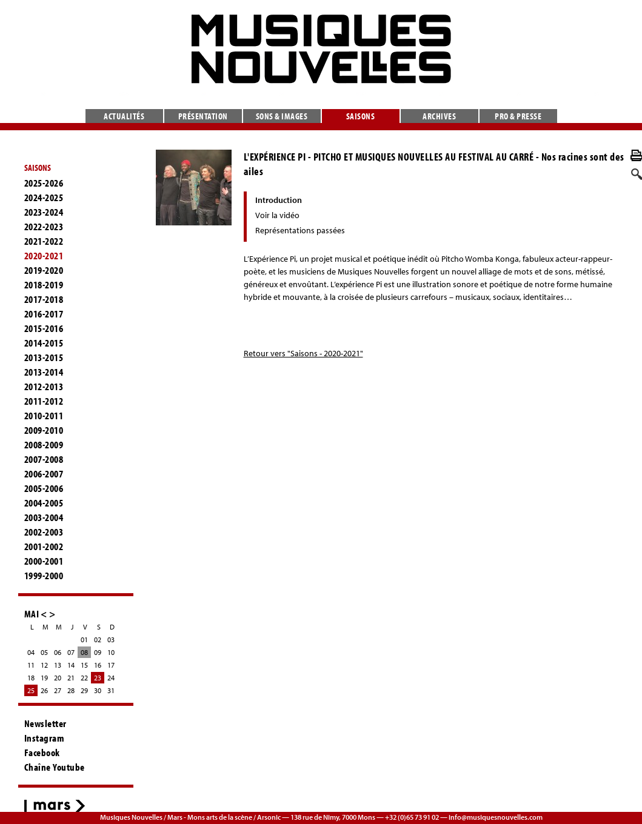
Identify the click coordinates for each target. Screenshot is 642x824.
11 (31, 665)
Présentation (203, 116)
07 (71, 652)
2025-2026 (44, 183)
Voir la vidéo (277, 215)
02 (97, 639)
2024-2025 (44, 197)
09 (97, 652)
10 (111, 652)
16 (97, 665)
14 (71, 665)
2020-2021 (44, 255)
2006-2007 (44, 473)
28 (71, 690)
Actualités (124, 116)
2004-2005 (44, 502)
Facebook (42, 752)
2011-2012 (44, 401)
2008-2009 (44, 444)
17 (111, 665)
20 (57, 677)
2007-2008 (44, 459)
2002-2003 (44, 532)
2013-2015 (44, 357)
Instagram (44, 738)
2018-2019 (44, 284)
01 (84, 639)
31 (111, 690)
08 (84, 652)
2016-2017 (44, 313)
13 (57, 665)
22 (84, 677)
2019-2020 (44, 270)
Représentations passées (300, 230)
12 (44, 665)
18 (31, 677)
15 (84, 665)
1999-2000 (44, 575)
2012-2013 (44, 386)
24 (111, 677)
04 (31, 652)
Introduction (278, 199)
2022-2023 (44, 226)
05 (44, 652)
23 (97, 677)
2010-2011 (44, 415)
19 (44, 677)
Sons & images (282, 116)
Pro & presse (518, 116)
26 (44, 690)
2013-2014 (44, 372)
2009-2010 (44, 430)
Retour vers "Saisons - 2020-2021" (303, 353)
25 (31, 690)
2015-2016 (44, 328)
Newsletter (45, 723)
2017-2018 (44, 299)
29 (84, 690)
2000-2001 (44, 561)
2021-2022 (44, 241)
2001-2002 (44, 546)
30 (97, 690)
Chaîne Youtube (54, 767)
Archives (439, 116)
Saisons (360, 116)
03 (111, 639)
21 (71, 677)
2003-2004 (44, 517)
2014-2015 (44, 342)
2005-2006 (44, 488)
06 (57, 652)
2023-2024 (44, 212)
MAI (31, 613)
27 (57, 690)
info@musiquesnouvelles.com (496, 817)
